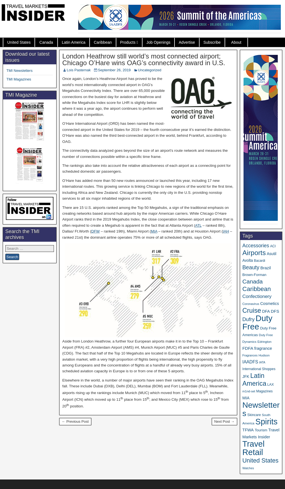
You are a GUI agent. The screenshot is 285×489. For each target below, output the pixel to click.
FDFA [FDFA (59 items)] (247, 348)
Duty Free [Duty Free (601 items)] (257, 322)
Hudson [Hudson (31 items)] (264, 355)
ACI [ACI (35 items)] (273, 246)
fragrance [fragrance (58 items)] (263, 348)
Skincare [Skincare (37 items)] (254, 415)
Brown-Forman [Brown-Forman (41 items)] (254, 275)
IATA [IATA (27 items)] (262, 362)
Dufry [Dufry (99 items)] (248, 319)
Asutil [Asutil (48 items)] (271, 253)
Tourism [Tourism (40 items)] (261, 430)
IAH (226, 231)
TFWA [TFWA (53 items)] (248, 430)
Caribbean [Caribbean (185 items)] (256, 288)
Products (128, 42)
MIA (154, 231)
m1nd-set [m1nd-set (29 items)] (248, 391)
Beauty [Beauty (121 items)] (250, 267)
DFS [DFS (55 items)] (275, 311)
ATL (198, 225)
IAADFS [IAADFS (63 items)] (250, 362)
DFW (95, 231)
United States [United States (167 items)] (260, 460)
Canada (46, 42)
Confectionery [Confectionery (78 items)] (257, 296)
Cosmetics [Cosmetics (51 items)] (269, 303)
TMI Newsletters (19, 71)
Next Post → (224, 421)
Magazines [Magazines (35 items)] (264, 391)
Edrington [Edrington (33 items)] (264, 341)
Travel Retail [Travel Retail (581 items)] (253, 448)
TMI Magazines (18, 79)
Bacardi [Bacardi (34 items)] (259, 261)
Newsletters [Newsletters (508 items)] (261, 409)
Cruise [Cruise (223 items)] (251, 310)
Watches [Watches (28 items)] (248, 468)
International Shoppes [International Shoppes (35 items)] (259, 369)
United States (19, 42)
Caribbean (103, 42)
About (236, 42)
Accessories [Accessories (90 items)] (255, 245)
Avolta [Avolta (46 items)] (247, 260)
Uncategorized (149, 70)
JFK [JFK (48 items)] (245, 376)
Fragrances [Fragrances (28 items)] (250, 355)
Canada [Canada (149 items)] (252, 281)
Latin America (73, 42)
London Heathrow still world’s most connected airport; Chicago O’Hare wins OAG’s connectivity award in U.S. (143, 59)
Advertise (187, 42)
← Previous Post (75, 421)
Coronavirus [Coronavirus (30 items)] (250, 303)
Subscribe (212, 42)
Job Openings (158, 42)
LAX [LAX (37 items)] (270, 385)
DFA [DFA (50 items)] (266, 311)
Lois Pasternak (79, 70)
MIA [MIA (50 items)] (245, 398)
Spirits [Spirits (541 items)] (266, 421)
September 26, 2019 (114, 70)
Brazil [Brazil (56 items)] (266, 267)
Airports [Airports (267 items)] (254, 252)
